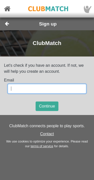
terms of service (42, 146)
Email (9, 80)
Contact (47, 134)
